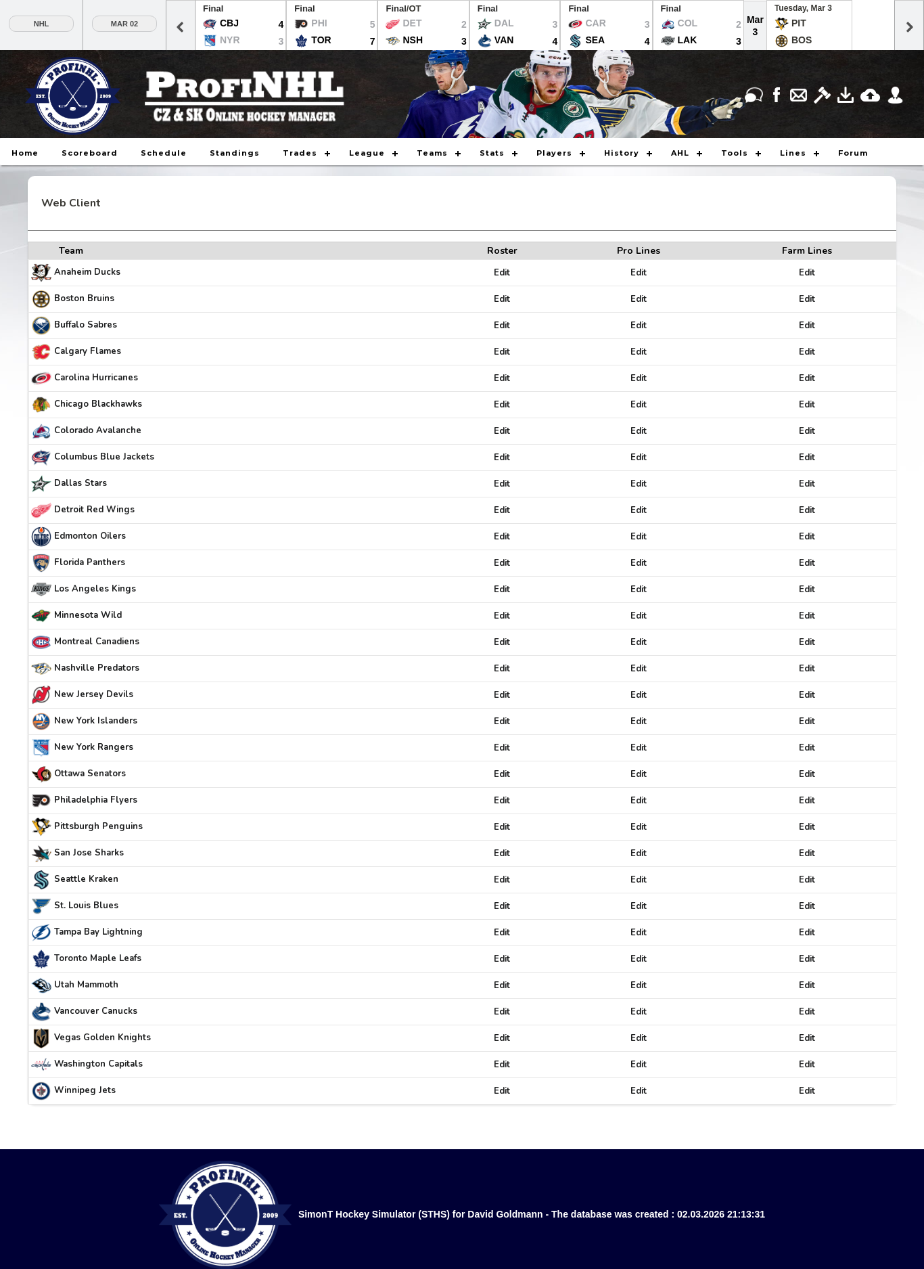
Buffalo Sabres (85, 325)
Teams (432, 153)
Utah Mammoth (86, 985)
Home (25, 153)
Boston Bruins (84, 298)
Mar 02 (124, 24)
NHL (41, 24)
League (367, 153)
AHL (680, 153)
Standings (235, 153)
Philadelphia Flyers (95, 800)
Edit (502, 273)
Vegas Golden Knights (102, 1037)
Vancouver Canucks (95, 1011)
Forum (853, 153)
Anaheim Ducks (87, 272)
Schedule (164, 153)
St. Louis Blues (86, 905)
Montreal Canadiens (96, 642)
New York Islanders (95, 721)
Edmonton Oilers (90, 536)
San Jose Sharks (89, 853)
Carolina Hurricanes (96, 378)
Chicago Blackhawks (98, 404)
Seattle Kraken (86, 879)
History (621, 153)
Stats (492, 153)
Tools (734, 153)
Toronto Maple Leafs (97, 958)
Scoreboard (90, 153)
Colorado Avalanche (97, 430)
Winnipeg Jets (85, 1090)
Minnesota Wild (88, 615)
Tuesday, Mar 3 (803, 8)
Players (554, 153)
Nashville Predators (96, 668)
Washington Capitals (98, 1064)
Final (213, 8)
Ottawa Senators (90, 773)
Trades (300, 153)
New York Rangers (93, 747)
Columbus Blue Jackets (104, 457)
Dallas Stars (80, 483)
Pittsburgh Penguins (98, 826)
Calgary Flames (87, 351)
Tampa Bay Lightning (98, 932)
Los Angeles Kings (95, 589)
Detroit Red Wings (94, 510)
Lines (793, 153)
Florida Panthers (89, 562)
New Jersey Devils (93, 694)
